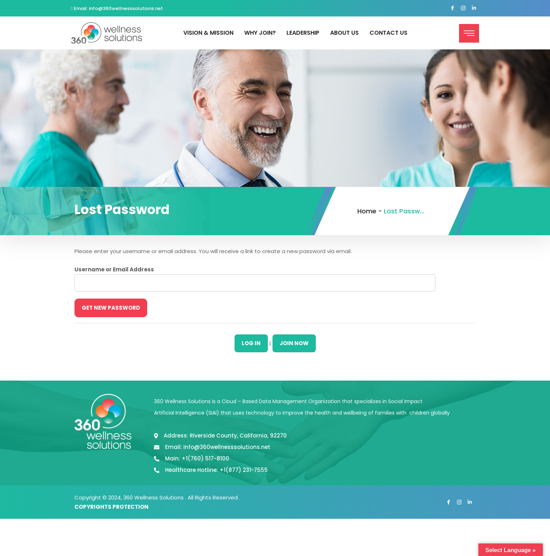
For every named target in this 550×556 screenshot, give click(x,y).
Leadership (302, 33)
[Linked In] (473, 8)
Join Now (294, 343)
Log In (251, 343)
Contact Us (388, 33)
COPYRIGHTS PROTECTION (111, 507)
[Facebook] (452, 8)
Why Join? (260, 33)
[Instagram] (463, 8)
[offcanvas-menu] (469, 33)
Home (366, 211)
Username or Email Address (114, 269)
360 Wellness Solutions (154, 497)
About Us (344, 33)
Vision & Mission (208, 33)
